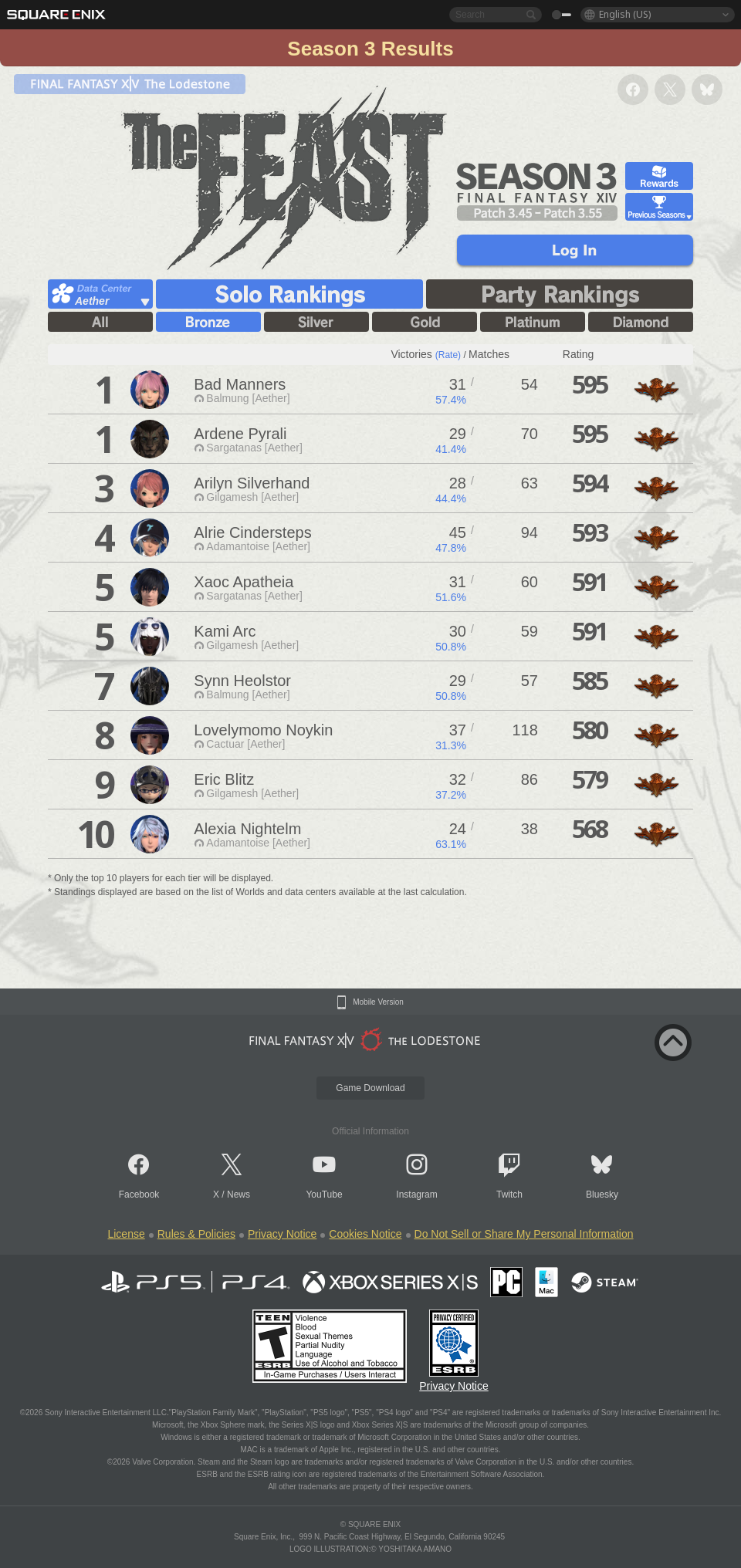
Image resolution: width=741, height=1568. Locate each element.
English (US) (625, 14)
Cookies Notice (365, 1234)
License (125, 1234)
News (238, 1194)
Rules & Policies (196, 1234)
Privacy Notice (282, 1234)
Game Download (370, 1088)
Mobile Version (378, 1002)
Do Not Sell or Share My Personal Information (524, 1234)
